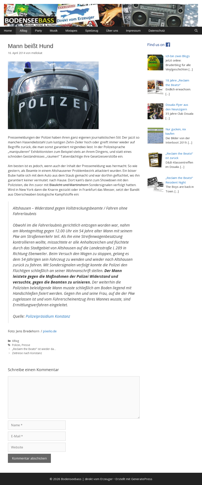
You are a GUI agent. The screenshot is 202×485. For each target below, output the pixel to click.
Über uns (112, 30)
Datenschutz (157, 30)
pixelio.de (50, 331)
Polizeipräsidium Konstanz (48, 316)
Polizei (16, 345)
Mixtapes (71, 30)
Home (8, 30)
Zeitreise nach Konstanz (27, 353)
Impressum (133, 30)
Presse (26, 345)
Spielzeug (91, 30)
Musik (54, 30)
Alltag (23, 30)
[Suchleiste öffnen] (196, 31)
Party (38, 30)
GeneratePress (141, 479)
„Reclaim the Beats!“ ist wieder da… (34, 349)
